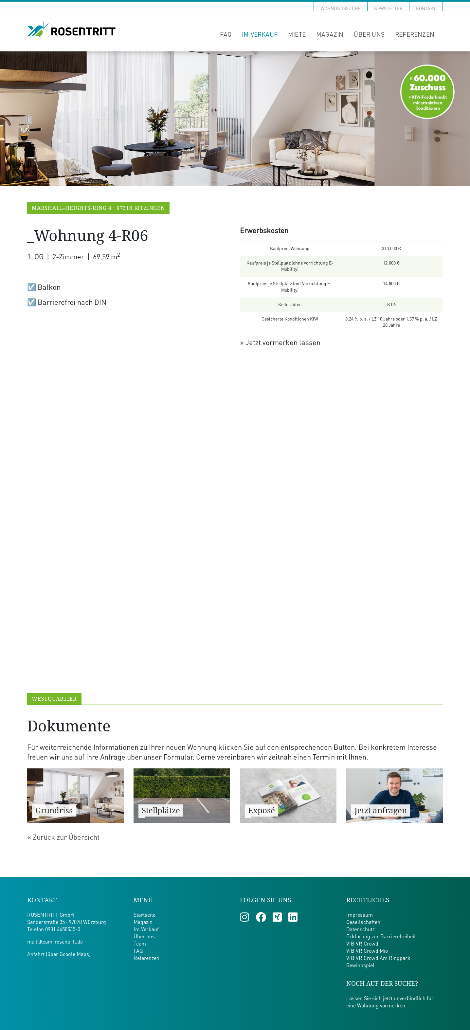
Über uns (369, 35)
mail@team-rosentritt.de (55, 942)
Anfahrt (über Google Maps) (59, 955)
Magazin (329, 35)
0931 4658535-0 (62, 930)
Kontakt (426, 9)
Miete (297, 35)
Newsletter (388, 9)
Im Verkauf (260, 35)
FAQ (225, 35)
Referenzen (414, 35)
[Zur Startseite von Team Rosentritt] (71, 29)
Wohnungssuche (340, 9)
